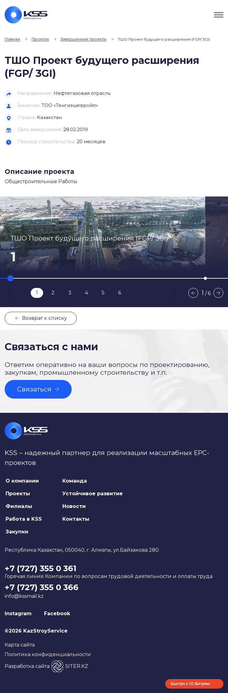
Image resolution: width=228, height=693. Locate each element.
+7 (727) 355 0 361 (40, 568)
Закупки (17, 532)
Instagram (18, 613)
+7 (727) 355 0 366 (41, 587)
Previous (193, 293)
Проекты (40, 39)
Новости (74, 506)
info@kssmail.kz (24, 596)
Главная (12, 39)
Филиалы (19, 506)
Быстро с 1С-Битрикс (190, 684)
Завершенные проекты (83, 39)
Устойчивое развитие (92, 494)
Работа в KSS (24, 519)
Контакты (75, 519)
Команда (74, 481)
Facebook (57, 613)
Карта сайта (20, 645)
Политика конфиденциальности (48, 654)
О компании (22, 481)
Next (218, 293)
